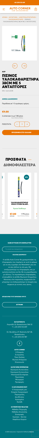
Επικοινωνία (19, 362)
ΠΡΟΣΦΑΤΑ (16, 159)
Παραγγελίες (19, 394)
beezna (31, 432)
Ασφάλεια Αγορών (20, 419)
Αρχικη (4, 17)
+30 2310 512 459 (19, 2)
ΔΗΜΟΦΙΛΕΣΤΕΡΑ (19, 165)
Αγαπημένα (19, 399)
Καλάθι (19, 402)
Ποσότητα (6, 124)
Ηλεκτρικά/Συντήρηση (27, 17)
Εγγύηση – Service (19, 417)
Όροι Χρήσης (20, 357)
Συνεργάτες (19, 355)
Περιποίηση (19, 377)
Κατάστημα (13, 17)
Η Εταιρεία (19, 352)
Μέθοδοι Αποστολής (19, 412)
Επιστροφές (19, 414)
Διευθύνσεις (19, 397)
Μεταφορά (19, 379)
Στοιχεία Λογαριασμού (19, 392)
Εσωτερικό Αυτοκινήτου (19, 372)
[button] (4, 9)
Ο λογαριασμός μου (19, 389)
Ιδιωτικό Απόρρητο (19, 360)
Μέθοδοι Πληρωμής (19, 409)
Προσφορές (19, 382)
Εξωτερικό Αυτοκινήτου (19, 370)
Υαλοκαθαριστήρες (16, 19)
